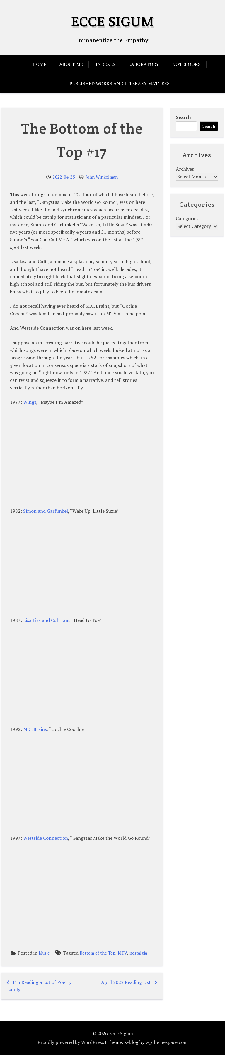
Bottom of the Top (97, 953)
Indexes (105, 64)
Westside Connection (45, 838)
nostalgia (138, 953)
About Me (71, 64)
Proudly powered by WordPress (71, 1042)
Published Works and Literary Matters (119, 83)
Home (39, 64)
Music (44, 953)
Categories (187, 218)
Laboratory (143, 64)
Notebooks (186, 64)
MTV (122, 953)
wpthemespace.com (167, 1042)
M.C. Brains (35, 729)
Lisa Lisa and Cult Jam (46, 620)
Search (183, 117)
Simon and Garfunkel (45, 511)
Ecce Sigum (112, 21)
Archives (185, 169)
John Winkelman (102, 177)
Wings (29, 402)
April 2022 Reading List (126, 982)
